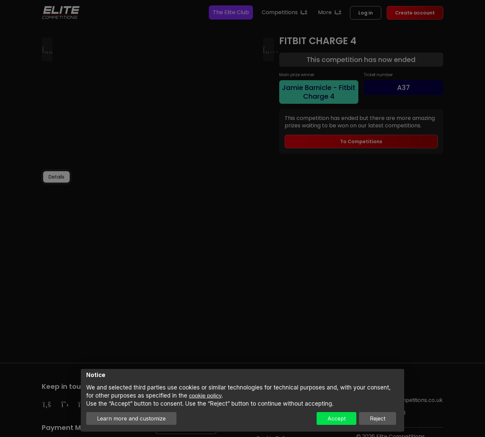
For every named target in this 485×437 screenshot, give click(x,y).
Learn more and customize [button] (131, 418)
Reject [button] (377, 418)
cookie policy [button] (205, 396)
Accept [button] (336, 418)
